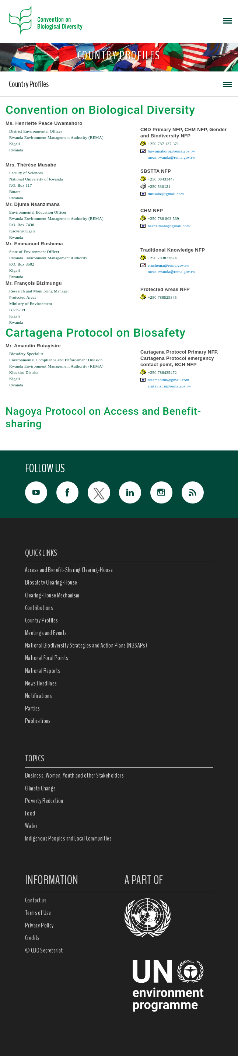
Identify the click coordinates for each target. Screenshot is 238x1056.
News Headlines (41, 683)
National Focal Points (46, 657)
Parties (32, 708)
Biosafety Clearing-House (51, 582)
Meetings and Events (46, 632)
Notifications (38, 695)
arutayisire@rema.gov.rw (169, 386)
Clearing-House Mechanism (52, 595)
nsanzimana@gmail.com (169, 226)
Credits (32, 937)
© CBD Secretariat (44, 950)
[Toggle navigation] (227, 20)
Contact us (35, 900)
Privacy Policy (39, 925)
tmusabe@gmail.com (166, 194)
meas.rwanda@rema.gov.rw (171, 157)
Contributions (39, 607)
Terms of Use (38, 912)
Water (31, 825)
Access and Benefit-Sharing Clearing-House (69, 569)
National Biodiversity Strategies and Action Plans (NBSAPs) (86, 645)
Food (30, 813)
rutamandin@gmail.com (168, 380)
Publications (38, 720)
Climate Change (40, 788)
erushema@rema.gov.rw (168, 265)
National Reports (42, 670)
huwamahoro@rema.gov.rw (171, 151)
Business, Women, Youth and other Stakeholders (74, 775)
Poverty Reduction (44, 800)
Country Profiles (29, 84)
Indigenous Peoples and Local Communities (68, 838)
